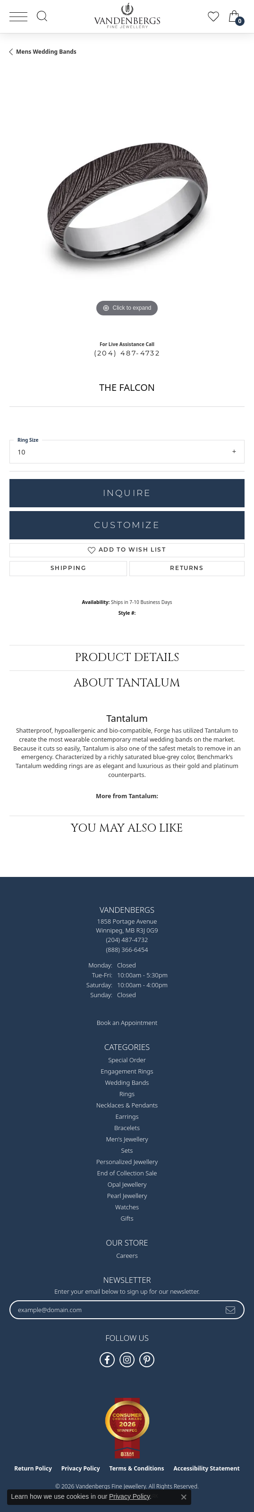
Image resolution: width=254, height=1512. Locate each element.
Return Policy (33, 1468)
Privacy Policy (80, 1468)
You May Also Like (127, 828)
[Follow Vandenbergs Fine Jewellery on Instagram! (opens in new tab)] (127, 1359)
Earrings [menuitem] (126, 1116)
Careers (127, 1255)
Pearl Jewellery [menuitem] (127, 1195)
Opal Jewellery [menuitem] (127, 1184)
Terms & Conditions (137, 1468)
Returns (186, 568)
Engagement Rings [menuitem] (127, 1071)
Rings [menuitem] (127, 1094)
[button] (42, 16)
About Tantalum (127, 683)
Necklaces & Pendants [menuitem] (127, 1105)
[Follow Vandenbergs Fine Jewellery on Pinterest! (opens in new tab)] (146, 1359)
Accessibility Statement (206, 1468)
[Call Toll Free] (127, 949)
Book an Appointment (127, 1022)
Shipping (68, 568)
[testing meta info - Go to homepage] (127, 15)
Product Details (127, 657)
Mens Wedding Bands (46, 52)
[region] (127, 201)
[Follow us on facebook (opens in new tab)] (107, 1359)
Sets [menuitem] (127, 1150)
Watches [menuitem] (127, 1207)
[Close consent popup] (183, 1497)
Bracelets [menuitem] (127, 1128)
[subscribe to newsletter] (231, 1309)
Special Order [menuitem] (127, 1060)
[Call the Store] (127, 939)
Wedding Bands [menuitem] (127, 1082)
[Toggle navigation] (18, 17)
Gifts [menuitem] (127, 1218)
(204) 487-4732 (127, 353)
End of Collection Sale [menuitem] (127, 1173)
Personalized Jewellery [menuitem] (127, 1161)
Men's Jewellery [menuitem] (127, 1139)
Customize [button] (127, 525)
